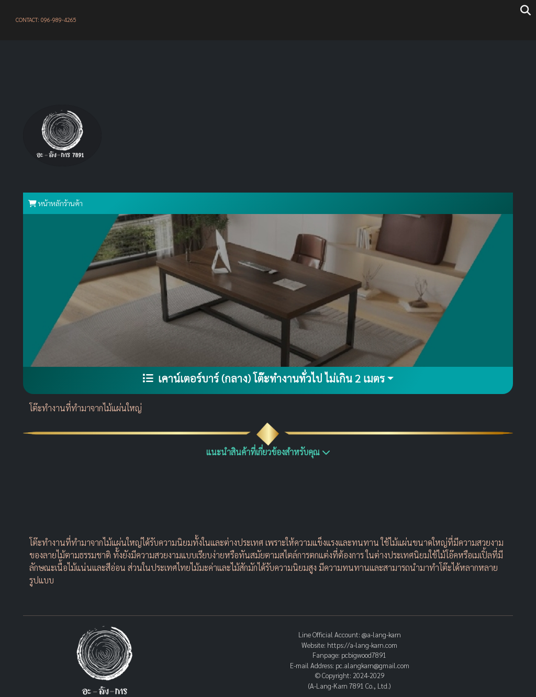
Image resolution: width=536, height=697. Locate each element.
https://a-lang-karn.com (362, 644)
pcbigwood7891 (363, 654)
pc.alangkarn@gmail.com (372, 665)
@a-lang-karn (381, 634)
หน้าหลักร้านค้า (55, 203)
